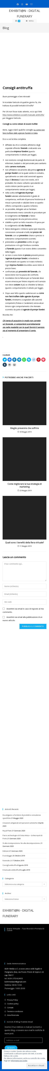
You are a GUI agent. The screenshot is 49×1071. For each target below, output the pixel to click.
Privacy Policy (12, 1000)
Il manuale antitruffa (11, 870)
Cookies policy (13, 1003)
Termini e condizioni (15, 1011)
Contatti (10, 1007)
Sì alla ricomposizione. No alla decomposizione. (21, 843)
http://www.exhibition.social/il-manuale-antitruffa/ (23, 115)
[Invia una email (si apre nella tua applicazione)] (31, 4)
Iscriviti (11, 1048)
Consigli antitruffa (10, 865)
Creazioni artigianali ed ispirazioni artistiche (20, 823)
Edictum (6, 851)
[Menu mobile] (30, 21)
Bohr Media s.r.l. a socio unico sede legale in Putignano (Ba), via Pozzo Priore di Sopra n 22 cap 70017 (24, 971)
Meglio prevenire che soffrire (24, 428)
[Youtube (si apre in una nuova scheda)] (26, 4)
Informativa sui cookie (19, 1061)
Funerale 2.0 (7, 860)
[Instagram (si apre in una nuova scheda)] (22, 4)
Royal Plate (7, 830)
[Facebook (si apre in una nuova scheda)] (17, 4)
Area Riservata (13, 1015)
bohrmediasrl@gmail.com (15, 981)
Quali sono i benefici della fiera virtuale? (24, 542)
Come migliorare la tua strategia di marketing (25, 485)
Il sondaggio (7, 856)
